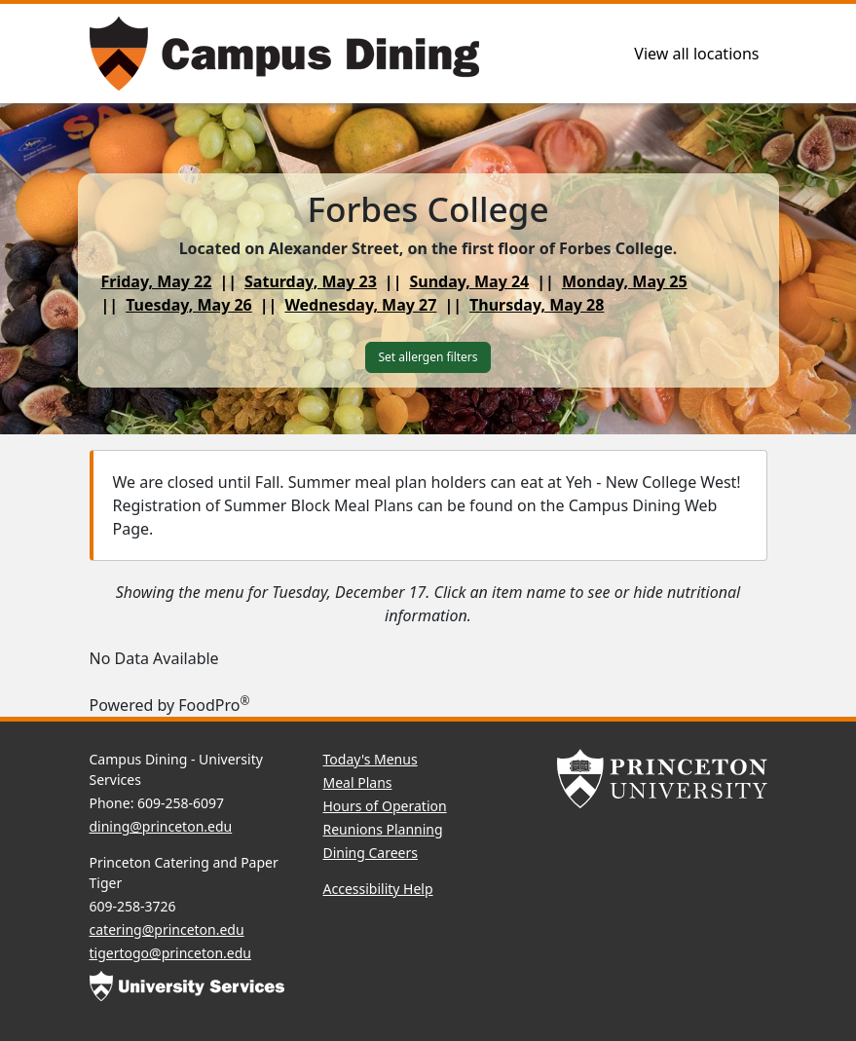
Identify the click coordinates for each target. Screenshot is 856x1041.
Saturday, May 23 (310, 281)
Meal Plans (357, 782)
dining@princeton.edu (161, 826)
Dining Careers (370, 852)
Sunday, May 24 (469, 281)
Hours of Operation (385, 806)
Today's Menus (370, 759)
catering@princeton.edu (167, 929)
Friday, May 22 (156, 281)
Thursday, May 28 (536, 305)
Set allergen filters (427, 357)
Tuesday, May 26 (189, 305)
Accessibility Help (378, 888)
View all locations (696, 53)
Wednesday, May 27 (360, 305)
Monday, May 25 (625, 281)
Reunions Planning (383, 829)
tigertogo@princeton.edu (171, 953)
